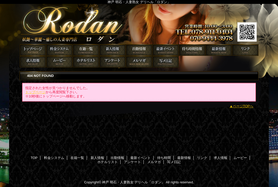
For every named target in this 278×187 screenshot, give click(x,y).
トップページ (35, 92)
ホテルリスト (86, 62)
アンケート (112, 62)
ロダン (139, 24)
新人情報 (112, 50)
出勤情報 (139, 50)
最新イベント (165, 50)
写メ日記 (165, 62)
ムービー (59, 62)
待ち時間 (192, 50)
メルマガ (139, 62)
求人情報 (33, 62)
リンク (245, 50)
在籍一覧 (86, 50)
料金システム (59, 50)
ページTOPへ (243, 106)
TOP (33, 50)
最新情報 (218, 50)
